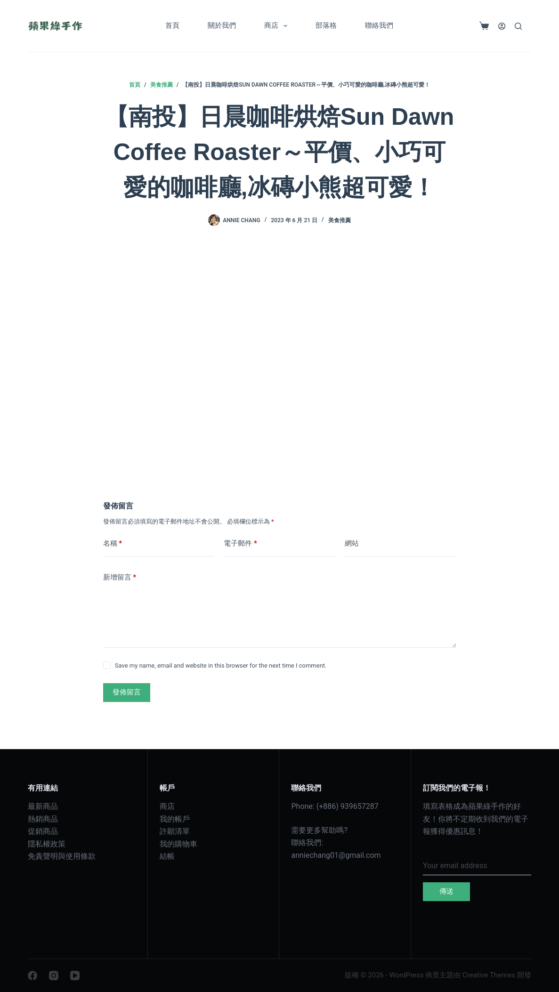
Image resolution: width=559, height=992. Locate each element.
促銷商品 (43, 831)
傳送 (446, 891)
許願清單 (175, 831)
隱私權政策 (46, 843)
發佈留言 (127, 692)
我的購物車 (178, 843)
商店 (277, 26)
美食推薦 (339, 220)
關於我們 (222, 25)
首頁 (172, 25)
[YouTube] (75, 975)
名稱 (112, 543)
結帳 (167, 856)
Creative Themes (488, 975)
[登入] (501, 26)
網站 (352, 543)
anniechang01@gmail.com (336, 855)
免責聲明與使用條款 (62, 856)
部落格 (326, 25)
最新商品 (43, 806)
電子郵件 (240, 543)
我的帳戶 (175, 819)
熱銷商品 (43, 819)
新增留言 (120, 577)
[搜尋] (518, 26)
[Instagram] (53, 975)
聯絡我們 (379, 25)
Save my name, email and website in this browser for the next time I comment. (221, 665)
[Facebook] (32, 975)
